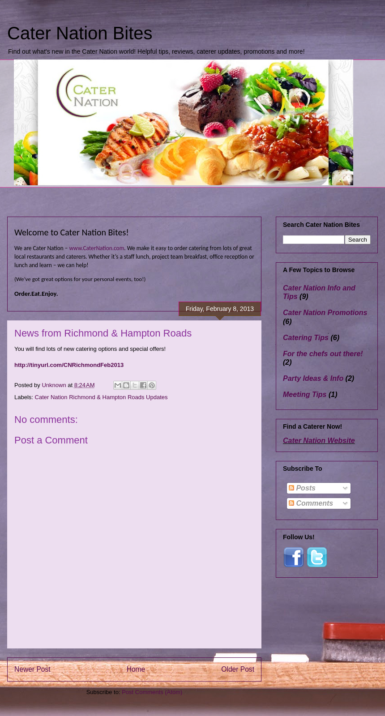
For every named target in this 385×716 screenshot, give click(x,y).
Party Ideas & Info (313, 378)
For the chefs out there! (323, 354)
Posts (302, 488)
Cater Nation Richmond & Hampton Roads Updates (101, 397)
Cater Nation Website (319, 440)
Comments (311, 503)
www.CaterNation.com (96, 248)
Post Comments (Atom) (152, 692)
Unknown (55, 385)
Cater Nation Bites (80, 33)
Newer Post (32, 669)
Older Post (237, 669)
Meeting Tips (305, 394)
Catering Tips (306, 337)
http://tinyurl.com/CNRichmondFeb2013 (69, 365)
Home (136, 669)
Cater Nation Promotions (325, 312)
